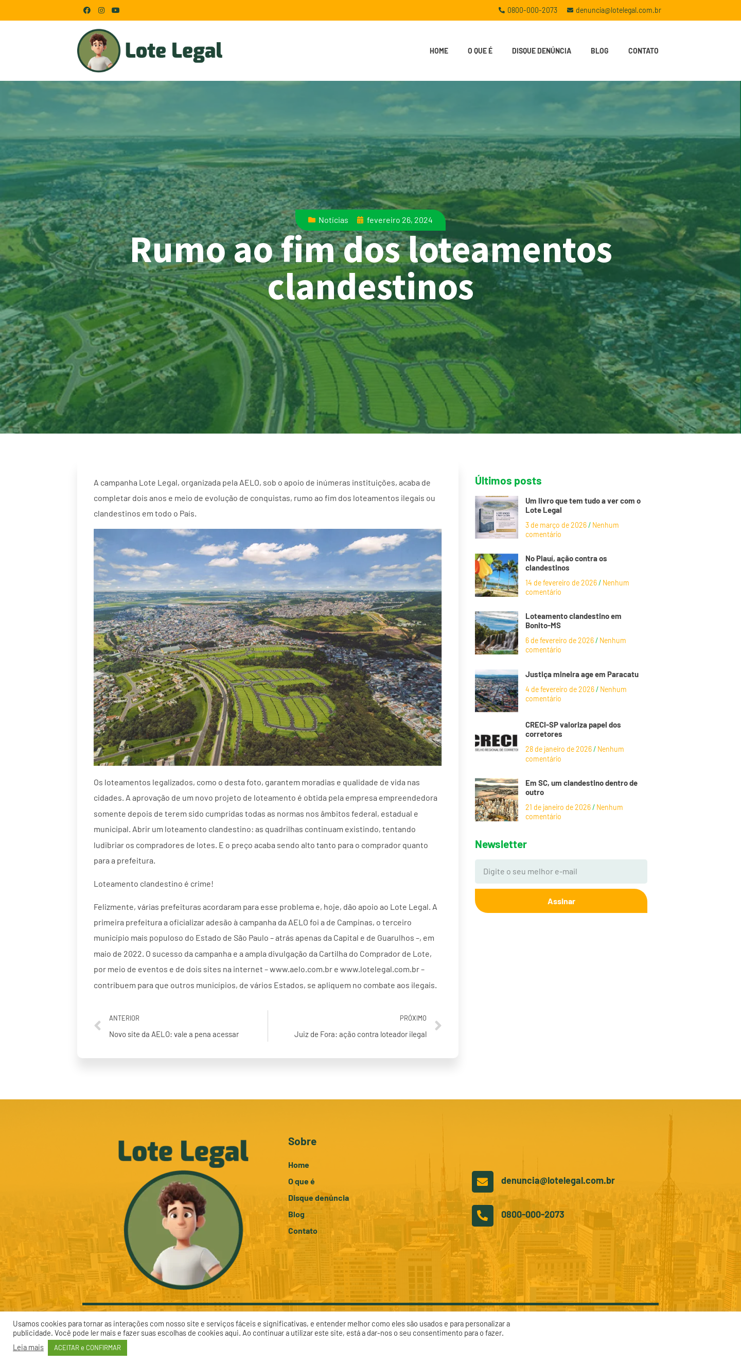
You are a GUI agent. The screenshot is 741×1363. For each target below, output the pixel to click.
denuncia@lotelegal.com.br (558, 1180)
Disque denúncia (541, 50)
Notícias (333, 220)
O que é (480, 50)
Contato (643, 50)
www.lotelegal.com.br (379, 969)
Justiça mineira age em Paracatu (582, 674)
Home (439, 50)
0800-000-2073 (532, 1214)
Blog (600, 50)
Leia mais (28, 1347)
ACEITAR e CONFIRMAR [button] (87, 1347)
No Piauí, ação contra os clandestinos (566, 563)
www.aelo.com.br (301, 969)
